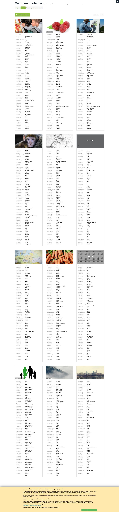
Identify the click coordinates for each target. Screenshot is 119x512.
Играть (18, 8)
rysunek (53, 211)
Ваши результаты (31, 8)
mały (83, 211)
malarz (21, 95)
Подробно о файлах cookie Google (32, 505)
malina (52, 95)
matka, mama (23, 442)
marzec (83, 327)
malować (84, 95)
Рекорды (40, 8)
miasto (83, 442)
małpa (21, 211)
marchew (53, 327)
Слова (23, 8)
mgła (52, 442)
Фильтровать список (22, 14)
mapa (21, 327)
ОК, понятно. (89, 510)
